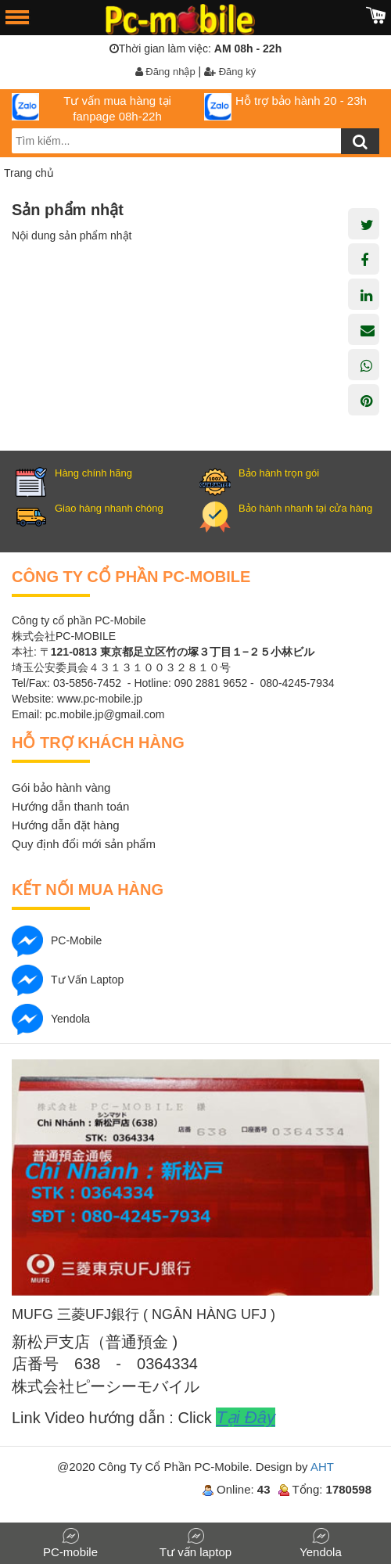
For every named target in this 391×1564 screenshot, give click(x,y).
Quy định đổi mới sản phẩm (84, 843)
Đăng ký (230, 71)
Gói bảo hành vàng (61, 787)
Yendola (51, 1018)
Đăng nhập (165, 71)
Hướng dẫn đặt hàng (66, 825)
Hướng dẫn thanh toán (70, 806)
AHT (322, 1466)
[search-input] (195, 140)
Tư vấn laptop (68, 979)
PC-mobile (57, 940)
